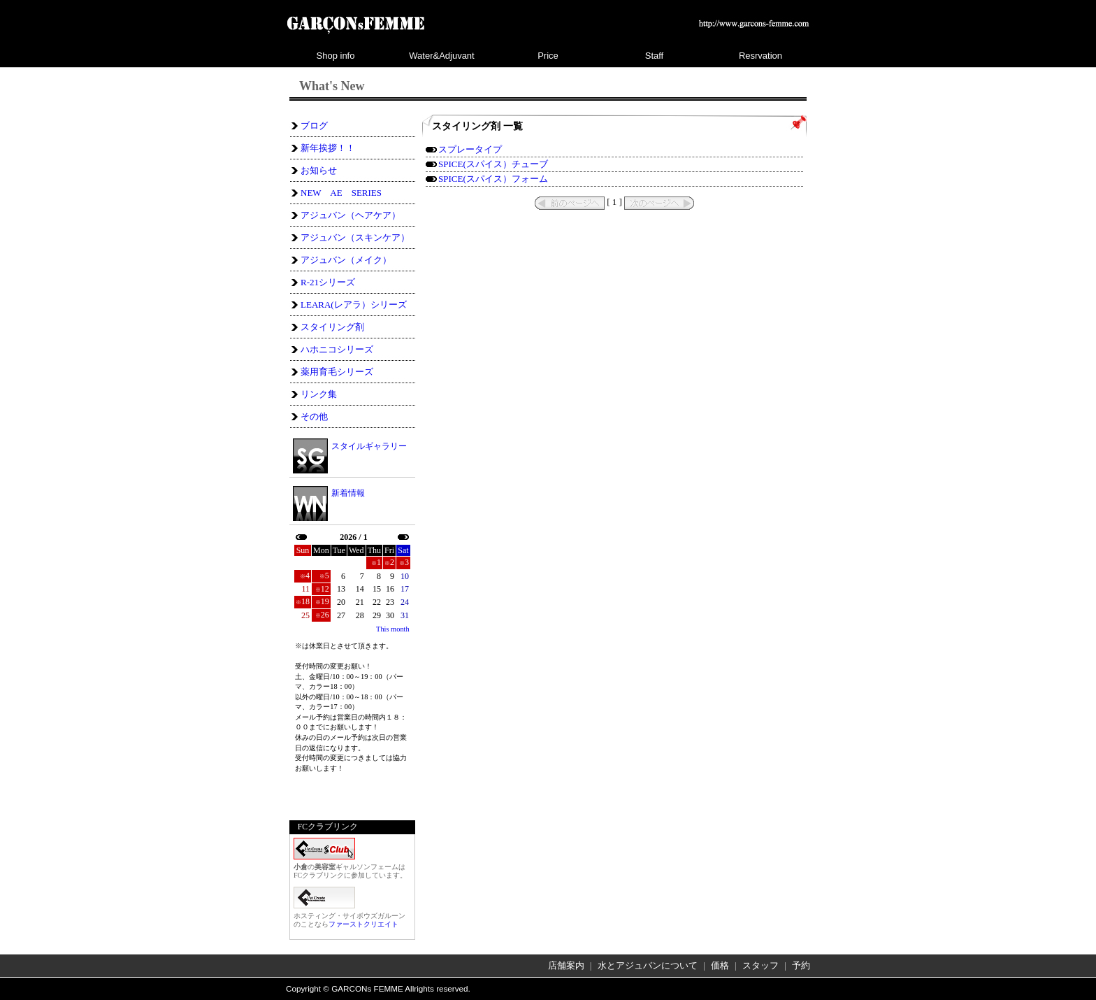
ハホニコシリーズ (337, 349)
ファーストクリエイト (363, 924)
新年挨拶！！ (328, 148)
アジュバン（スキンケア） (355, 237)
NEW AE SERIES (341, 192)
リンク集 (319, 394)
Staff (654, 55)
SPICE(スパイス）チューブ (493, 164)
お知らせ (319, 170)
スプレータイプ (470, 149)
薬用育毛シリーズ (337, 371)
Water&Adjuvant (441, 55)
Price (548, 55)
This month (393, 629)
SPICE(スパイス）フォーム (493, 178)
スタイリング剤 (332, 327)
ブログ (314, 125)
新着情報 (348, 493)
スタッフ (760, 965)
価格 (720, 965)
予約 (801, 965)
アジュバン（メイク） (346, 260)
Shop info (336, 55)
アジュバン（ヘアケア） (351, 215)
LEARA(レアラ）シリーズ (354, 304)
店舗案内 (566, 965)
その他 (314, 416)
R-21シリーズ (328, 282)
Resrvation (760, 55)
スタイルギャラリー (369, 445)
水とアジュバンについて (648, 965)
